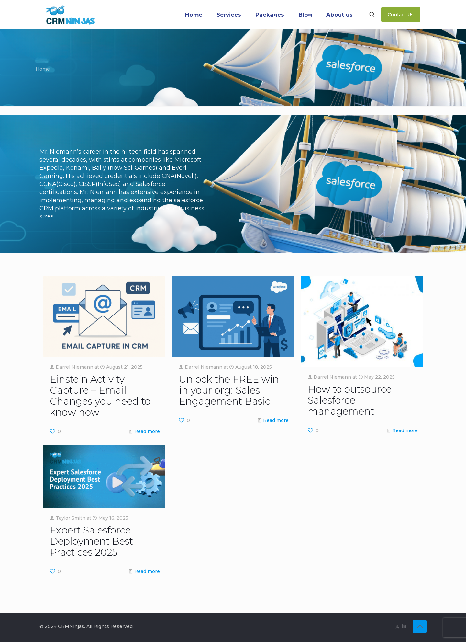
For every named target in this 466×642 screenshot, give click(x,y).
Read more (147, 431)
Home (43, 69)
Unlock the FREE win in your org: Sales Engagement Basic (229, 390)
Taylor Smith (70, 518)
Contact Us (401, 14)
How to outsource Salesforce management (350, 400)
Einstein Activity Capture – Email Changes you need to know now (100, 395)
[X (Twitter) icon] (397, 626)
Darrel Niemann (74, 367)
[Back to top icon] (420, 626)
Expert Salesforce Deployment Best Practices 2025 (91, 541)
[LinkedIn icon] (404, 626)
